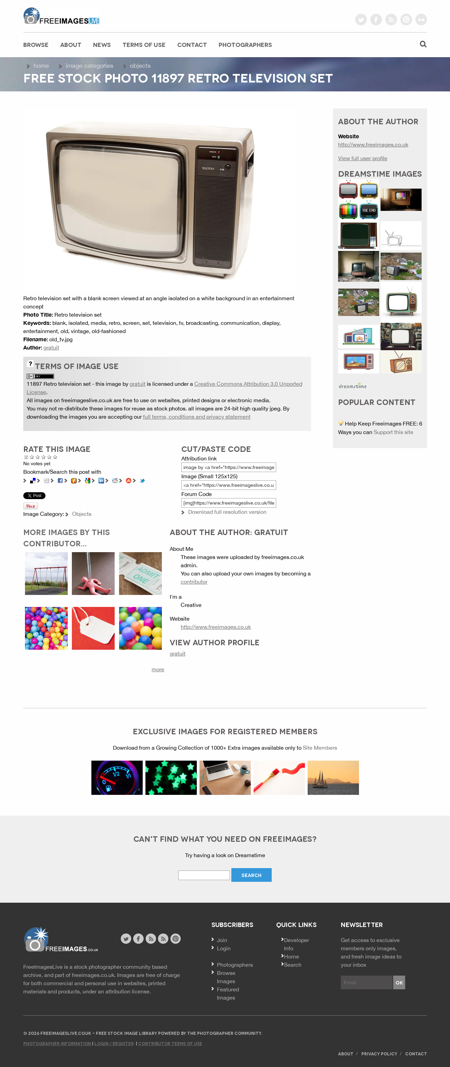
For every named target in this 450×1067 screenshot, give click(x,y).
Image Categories (89, 65)
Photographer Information (57, 1043)
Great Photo (49, 456)
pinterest (406, 19)
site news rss (150, 938)
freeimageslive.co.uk (61, 15)
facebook (376, 19)
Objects (140, 65)
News (102, 44)
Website (60, 939)
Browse (36, 44)
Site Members (320, 748)
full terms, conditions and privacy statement (196, 417)
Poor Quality (32, 456)
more (158, 669)
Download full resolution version (227, 512)
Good (44, 456)
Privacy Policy (379, 1053)
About (70, 44)
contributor (194, 582)
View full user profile (362, 158)
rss (391, 19)
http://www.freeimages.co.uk (216, 627)
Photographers (245, 44)
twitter (361, 19)
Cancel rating (26, 456)
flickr (421, 19)
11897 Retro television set (59, 384)
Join (222, 940)
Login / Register (114, 1043)
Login (224, 948)
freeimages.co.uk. (94, 975)
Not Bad (38, 456)
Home (41, 65)
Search (292, 965)
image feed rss (163, 938)
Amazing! (55, 456)
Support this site (393, 432)
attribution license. (128, 991)
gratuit (51, 347)
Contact (192, 44)
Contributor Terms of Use (170, 1043)
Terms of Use (144, 44)
